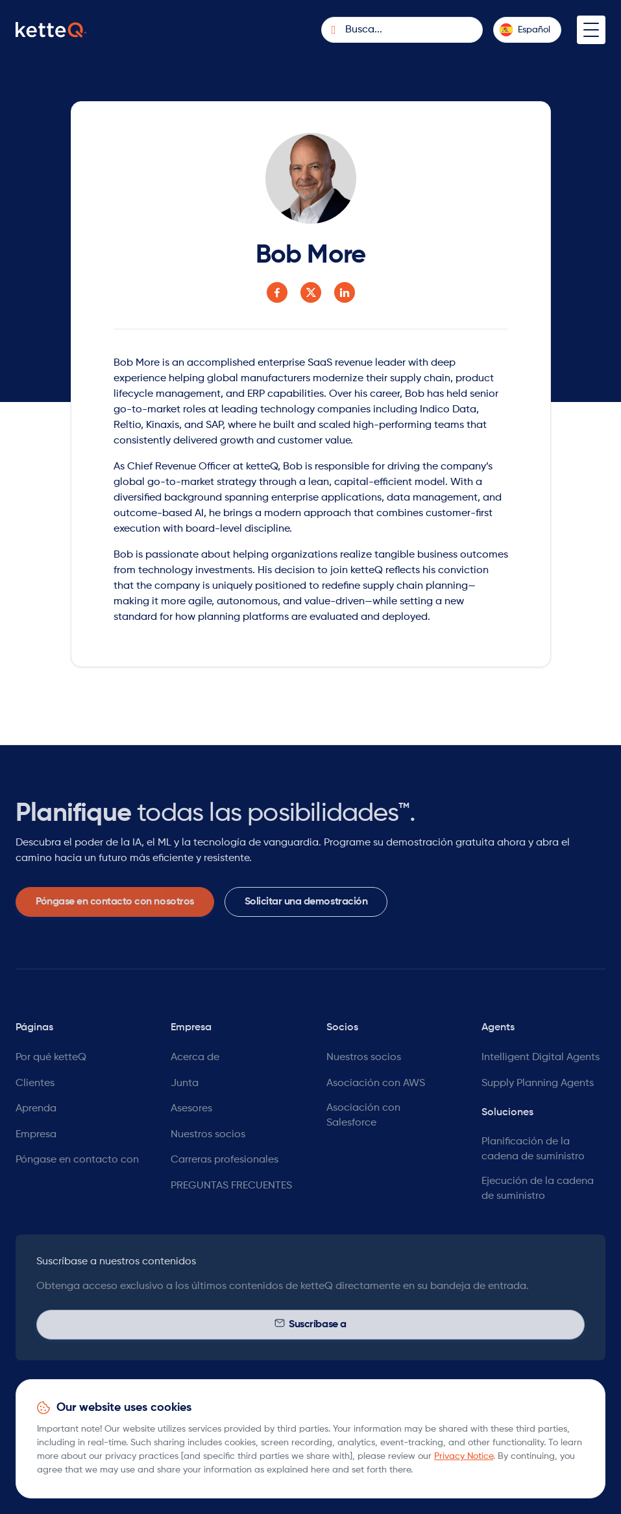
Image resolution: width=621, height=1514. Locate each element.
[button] (527, 30)
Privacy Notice (463, 1456)
